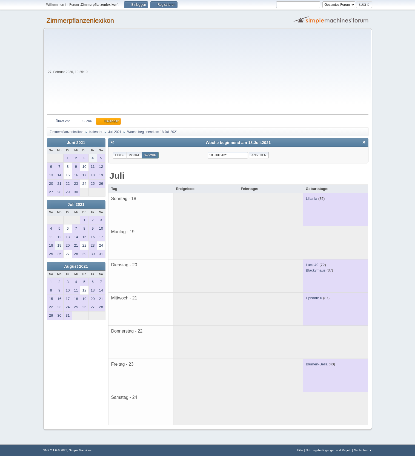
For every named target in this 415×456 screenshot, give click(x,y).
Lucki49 (312, 265)
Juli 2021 (76, 204)
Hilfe (300, 450)
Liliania (311, 199)
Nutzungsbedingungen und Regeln (328, 450)
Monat (134, 155)
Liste (119, 155)
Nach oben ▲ (363, 450)
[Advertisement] (228, 73)
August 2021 (76, 266)
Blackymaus (316, 270)
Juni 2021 (76, 142)
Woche (150, 155)
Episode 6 (314, 298)
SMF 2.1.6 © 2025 (55, 450)
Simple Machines (80, 450)
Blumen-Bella (317, 364)
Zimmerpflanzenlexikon (80, 20)
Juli (116, 176)
